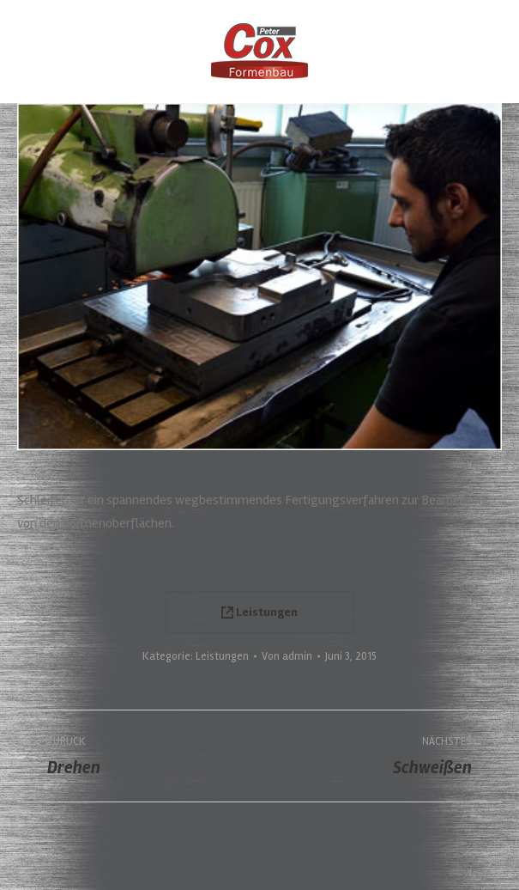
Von (287, 656)
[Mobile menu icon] (27, 51)
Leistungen (259, 612)
